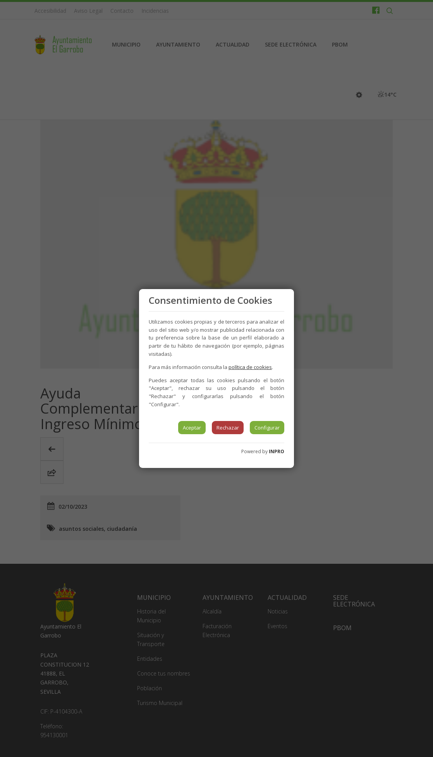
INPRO (276, 451)
